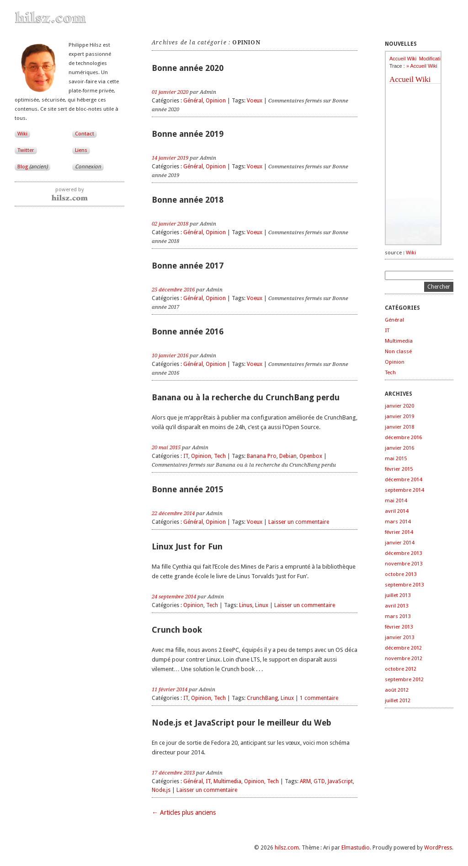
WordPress (438, 847)
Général (193, 100)
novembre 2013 (403, 563)
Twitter (25, 150)
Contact (84, 133)
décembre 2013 (403, 553)
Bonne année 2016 (187, 331)
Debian (288, 456)
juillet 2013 (397, 595)
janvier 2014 (399, 542)
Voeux (254, 100)
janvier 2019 (399, 416)
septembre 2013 (404, 584)
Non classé (398, 351)
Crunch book (177, 630)
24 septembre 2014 (174, 596)
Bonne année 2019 (187, 134)
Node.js (161, 790)
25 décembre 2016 (173, 289)
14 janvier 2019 (170, 158)
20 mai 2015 (166, 447)
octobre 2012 (400, 669)
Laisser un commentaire (298, 522)
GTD (319, 781)
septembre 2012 (404, 679)
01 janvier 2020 (170, 92)
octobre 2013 (400, 574)
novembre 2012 (403, 658)
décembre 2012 (403, 648)
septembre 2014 (404, 490)
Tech (220, 456)
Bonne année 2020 (187, 68)
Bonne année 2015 (187, 489)
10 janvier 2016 (170, 355)
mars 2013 (397, 616)
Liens (81, 150)
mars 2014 (397, 521)
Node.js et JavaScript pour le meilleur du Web (241, 722)
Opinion (216, 100)
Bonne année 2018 (187, 199)
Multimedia (227, 781)
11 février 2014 (169, 689)
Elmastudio (355, 847)
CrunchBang (262, 698)
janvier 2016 (399, 448)
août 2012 (397, 690)
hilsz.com (287, 847)
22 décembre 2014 (173, 513)
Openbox (310, 456)
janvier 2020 (399, 406)
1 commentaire (319, 698)
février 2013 (399, 627)
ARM (305, 781)
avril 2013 (396, 605)
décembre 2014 (403, 479)
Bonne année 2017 (187, 265)
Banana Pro (262, 456)
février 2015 (399, 469)
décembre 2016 (403, 437)
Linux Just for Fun (187, 546)
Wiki (22, 133)
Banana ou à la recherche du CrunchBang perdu (246, 397)
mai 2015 (396, 458)
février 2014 (399, 532)
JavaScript (340, 781)
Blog (32, 166)
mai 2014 (396, 500)
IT (185, 456)
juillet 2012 (397, 700)
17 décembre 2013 (173, 772)
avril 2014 (396, 511)
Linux (261, 605)
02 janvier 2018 (170, 224)
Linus (245, 605)
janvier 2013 (399, 637)
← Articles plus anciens (184, 812)
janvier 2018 (399, 427)
